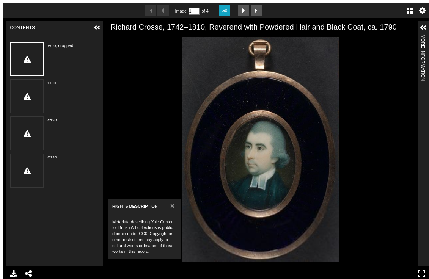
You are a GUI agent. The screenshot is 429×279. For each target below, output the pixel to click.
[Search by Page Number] (194, 11)
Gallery (409, 10)
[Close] (172, 206)
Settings (422, 10)
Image (181, 11)
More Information (423, 37)
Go (225, 10)
